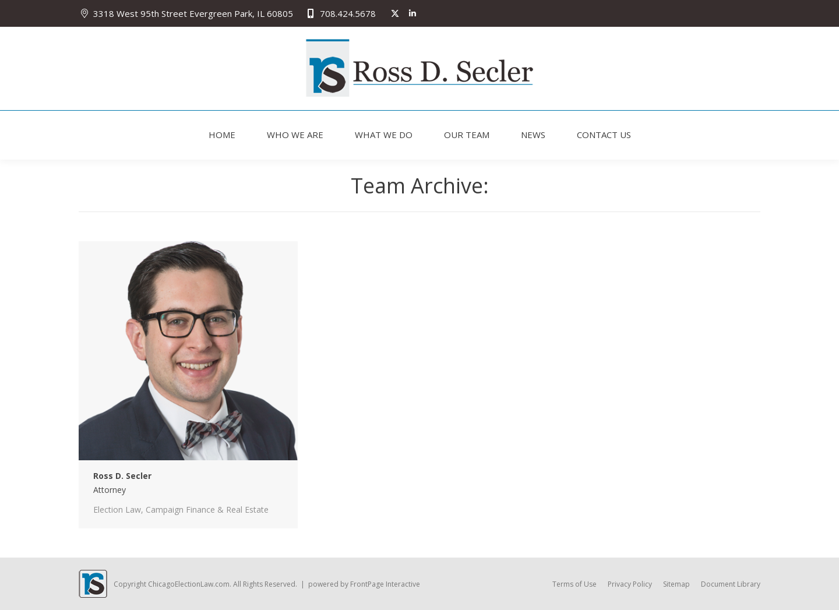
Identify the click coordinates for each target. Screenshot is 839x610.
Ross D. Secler (122, 475)
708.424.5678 (340, 14)
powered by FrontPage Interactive (364, 584)
